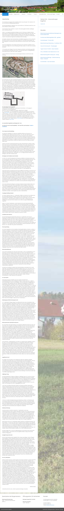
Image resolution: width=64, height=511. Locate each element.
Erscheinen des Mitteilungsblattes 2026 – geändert (50, 37)
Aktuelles (11, 14)
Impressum (57, 509)
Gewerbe (24, 14)
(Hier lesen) (7, 112)
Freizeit (36, 14)
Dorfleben (30, 14)
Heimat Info (42, 23)
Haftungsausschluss (51, 509)
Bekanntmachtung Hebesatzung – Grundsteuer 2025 (51, 43)
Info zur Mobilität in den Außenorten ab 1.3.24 (49, 51)
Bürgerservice (17, 14)
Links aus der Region (51, 14)
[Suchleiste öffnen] (63, 14)
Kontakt (58, 14)
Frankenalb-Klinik (42, 14)
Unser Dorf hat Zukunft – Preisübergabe (48, 46)
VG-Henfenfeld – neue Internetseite (47, 61)
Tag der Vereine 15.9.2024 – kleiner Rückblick (49, 48)
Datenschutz (45, 509)
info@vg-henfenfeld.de (50, 505)
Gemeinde (5, 14)
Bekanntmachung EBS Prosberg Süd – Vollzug (49, 54)
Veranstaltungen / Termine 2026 (46, 40)
